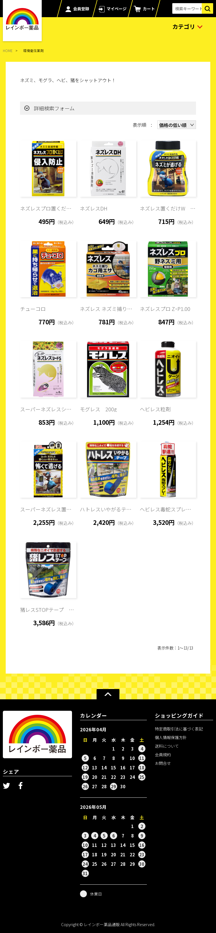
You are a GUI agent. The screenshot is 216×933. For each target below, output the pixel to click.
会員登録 (81, 8)
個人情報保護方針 (171, 737)
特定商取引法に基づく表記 (179, 729)
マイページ (117, 8)
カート (149, 8)
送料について (167, 746)
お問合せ (163, 763)
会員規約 (163, 754)
